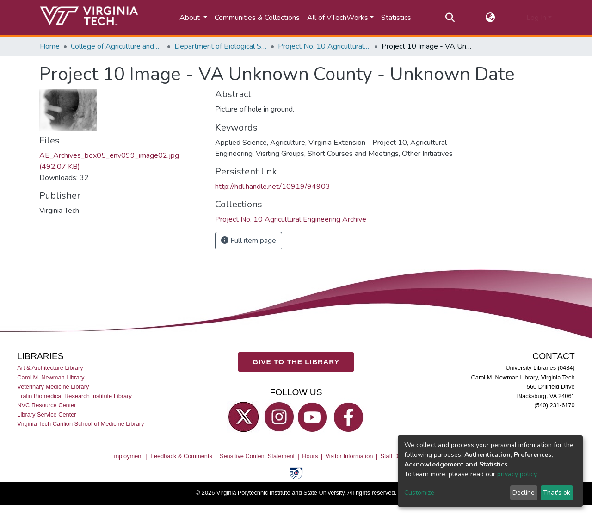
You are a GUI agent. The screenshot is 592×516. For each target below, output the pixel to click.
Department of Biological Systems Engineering (220, 46)
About (190, 17)
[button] (490, 17)
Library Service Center (46, 414)
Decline (523, 492)
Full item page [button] (248, 241)
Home (50, 46)
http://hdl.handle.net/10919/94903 (272, 186)
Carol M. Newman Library (50, 377)
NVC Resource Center (46, 405)
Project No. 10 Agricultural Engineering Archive (324, 46)
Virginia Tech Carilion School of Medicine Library (80, 423)
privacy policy (516, 474)
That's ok (556, 492)
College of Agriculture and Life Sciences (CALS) (117, 46)
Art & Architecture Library (50, 368)
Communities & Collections (257, 17)
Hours (310, 456)
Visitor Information (349, 456)
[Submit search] (450, 17)
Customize (419, 492)
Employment (126, 456)
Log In (536, 17)
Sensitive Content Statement (257, 456)
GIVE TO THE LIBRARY (296, 362)
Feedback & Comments (181, 456)
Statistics (396, 17)
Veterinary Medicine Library (53, 386)
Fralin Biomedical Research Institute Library (74, 395)
